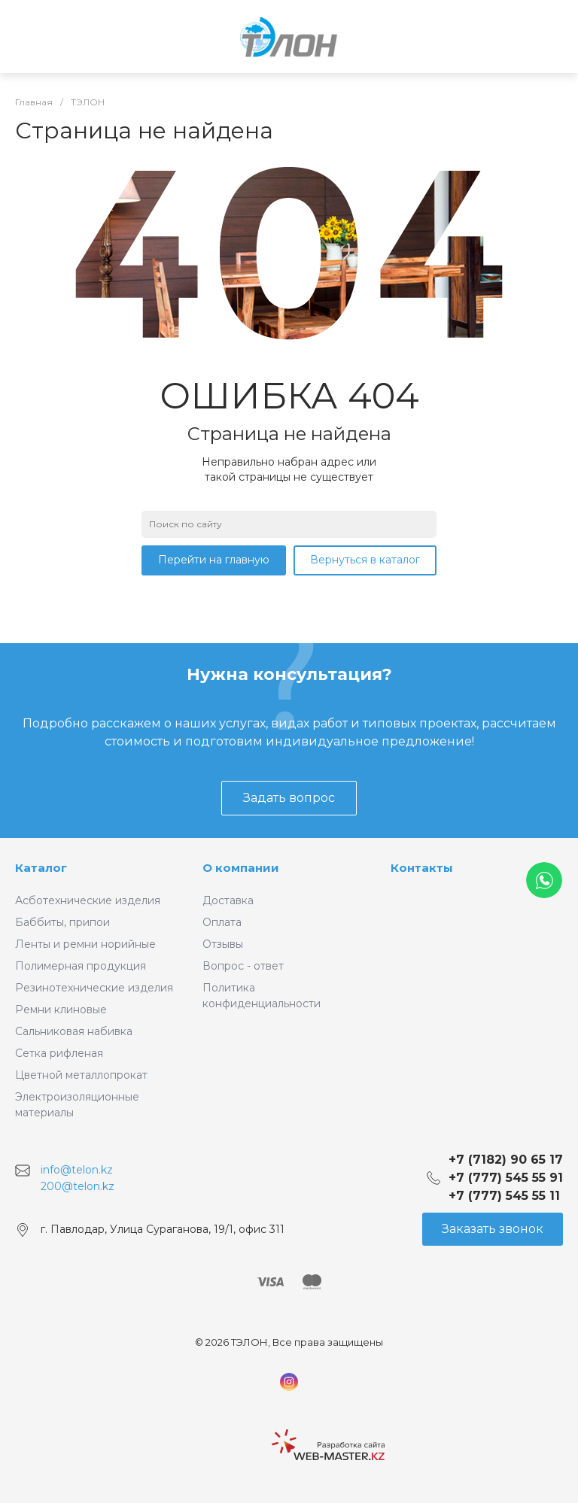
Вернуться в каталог (365, 559)
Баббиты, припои (62, 922)
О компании (240, 868)
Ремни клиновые (61, 1009)
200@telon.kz (77, 1186)
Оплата (222, 922)
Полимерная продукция (80, 966)
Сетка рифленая (59, 1053)
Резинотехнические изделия (94, 987)
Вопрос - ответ (243, 966)
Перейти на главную (213, 559)
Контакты (422, 868)
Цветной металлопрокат (81, 1075)
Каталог (41, 868)
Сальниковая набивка (73, 1031)
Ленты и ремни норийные (85, 944)
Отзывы (222, 944)
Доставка (228, 900)
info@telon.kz (77, 1170)
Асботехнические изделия (87, 900)
